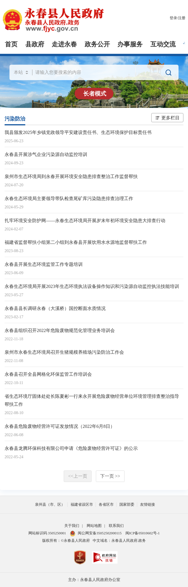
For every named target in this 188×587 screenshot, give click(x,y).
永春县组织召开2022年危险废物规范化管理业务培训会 (60, 330)
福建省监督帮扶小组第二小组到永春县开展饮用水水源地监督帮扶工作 (76, 242)
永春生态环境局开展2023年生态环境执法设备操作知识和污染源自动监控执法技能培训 (92, 286)
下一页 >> (110, 476)
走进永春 (64, 44)
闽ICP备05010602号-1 (142, 533)
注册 (181, 18)
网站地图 (94, 526)
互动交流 (163, 44)
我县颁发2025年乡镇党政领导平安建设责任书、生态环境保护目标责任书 (78, 132)
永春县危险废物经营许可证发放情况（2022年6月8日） (60, 426)
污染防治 (15, 119)
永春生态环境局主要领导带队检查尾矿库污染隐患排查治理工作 (69, 198)
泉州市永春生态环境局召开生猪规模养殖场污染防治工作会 (64, 352)
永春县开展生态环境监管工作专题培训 (44, 264)
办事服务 (130, 44)
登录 (173, 18)
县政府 (34, 44)
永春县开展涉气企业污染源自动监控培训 (46, 154)
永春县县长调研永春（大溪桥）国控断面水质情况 (55, 308)
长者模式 (94, 93)
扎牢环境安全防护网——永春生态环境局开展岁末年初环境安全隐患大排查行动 (85, 220)
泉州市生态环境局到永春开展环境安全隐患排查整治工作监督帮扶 (71, 176)
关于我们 (71, 526)
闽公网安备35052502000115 (96, 533)
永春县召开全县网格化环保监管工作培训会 (48, 374)
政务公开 (97, 44)
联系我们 (116, 526)
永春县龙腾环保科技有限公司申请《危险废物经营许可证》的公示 (71, 448)
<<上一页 (77, 476)
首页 (11, 44)
